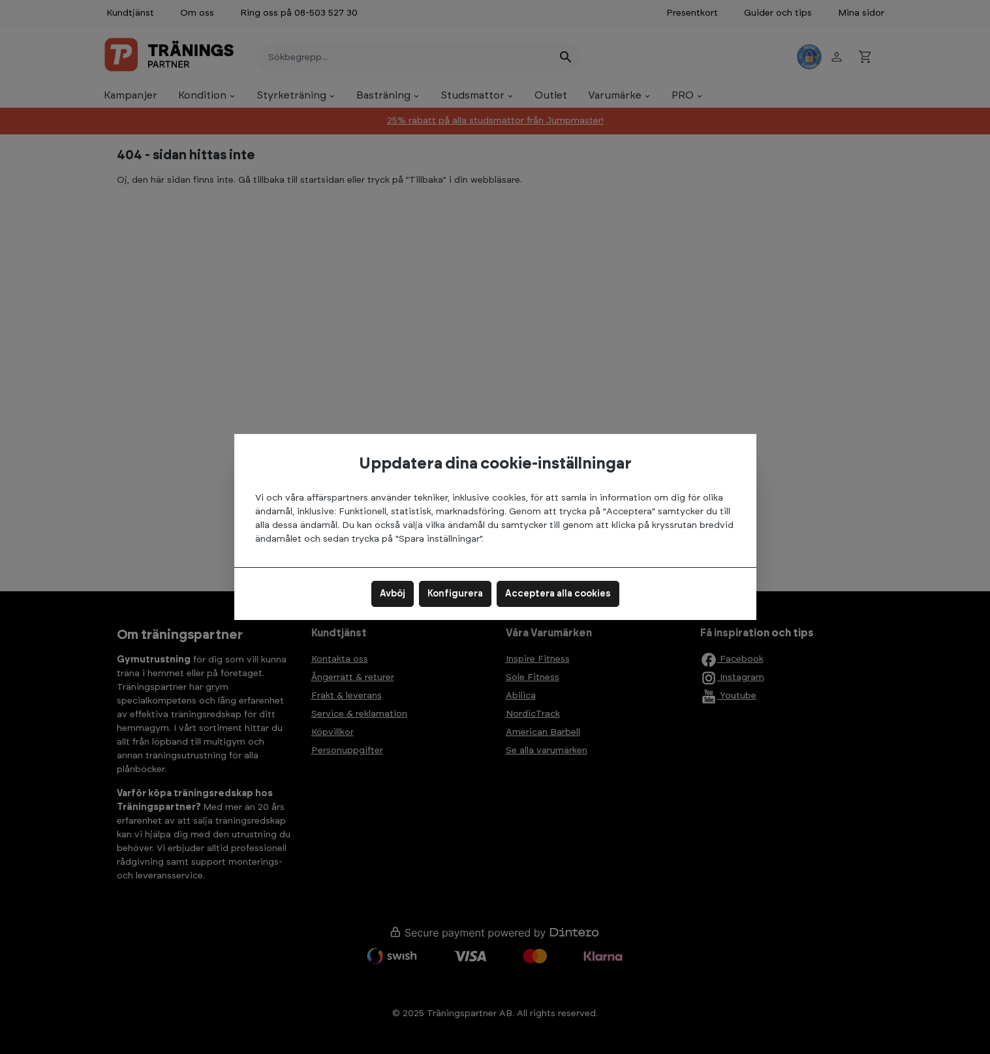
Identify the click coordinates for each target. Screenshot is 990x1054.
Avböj (392, 593)
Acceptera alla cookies (558, 593)
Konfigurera (455, 593)
